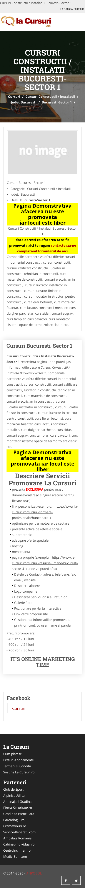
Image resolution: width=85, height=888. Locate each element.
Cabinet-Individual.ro (19, 844)
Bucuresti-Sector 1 (57, 102)
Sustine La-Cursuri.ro (19, 772)
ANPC (30, 873)
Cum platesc (12, 754)
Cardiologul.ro (14, 820)
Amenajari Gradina (17, 801)
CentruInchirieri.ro (17, 850)
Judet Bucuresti (24, 102)
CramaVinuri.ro (14, 826)
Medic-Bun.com (15, 856)
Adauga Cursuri (71, 9)
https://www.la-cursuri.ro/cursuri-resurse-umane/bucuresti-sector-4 (45, 563)
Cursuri (14, 96)
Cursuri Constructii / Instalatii (50, 96)
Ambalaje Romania (17, 838)
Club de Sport (13, 789)
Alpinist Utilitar (14, 795)
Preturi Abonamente (18, 760)
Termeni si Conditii (17, 766)
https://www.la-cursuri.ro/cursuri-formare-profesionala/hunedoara (45, 512)
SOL (39, 873)
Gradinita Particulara (18, 814)
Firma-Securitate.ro (17, 808)
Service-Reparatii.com (19, 832)
